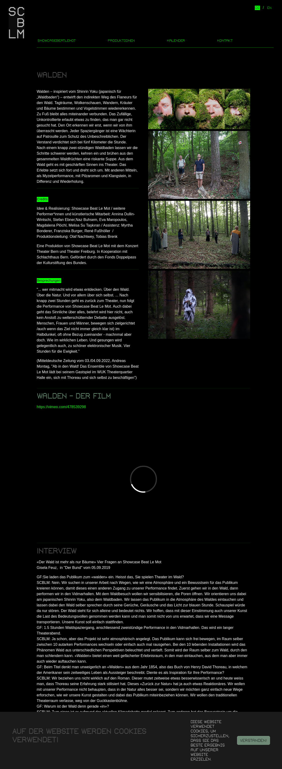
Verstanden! (253, 740)
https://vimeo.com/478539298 (61, 407)
